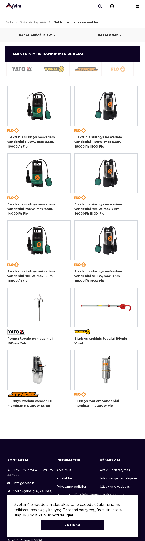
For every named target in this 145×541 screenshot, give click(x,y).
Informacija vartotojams (119, 478)
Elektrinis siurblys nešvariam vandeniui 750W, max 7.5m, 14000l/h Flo (31, 209)
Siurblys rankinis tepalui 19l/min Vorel (100, 341)
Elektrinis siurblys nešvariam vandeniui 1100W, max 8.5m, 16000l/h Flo (31, 141)
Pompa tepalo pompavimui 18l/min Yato (30, 341)
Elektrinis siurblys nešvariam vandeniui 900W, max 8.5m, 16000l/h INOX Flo (98, 276)
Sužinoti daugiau (59, 515)
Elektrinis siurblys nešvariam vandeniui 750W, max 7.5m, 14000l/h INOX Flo (98, 209)
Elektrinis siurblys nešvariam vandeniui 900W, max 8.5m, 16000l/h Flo (31, 276)
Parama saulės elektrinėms (78, 495)
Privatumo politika (71, 486)
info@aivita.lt (20, 483)
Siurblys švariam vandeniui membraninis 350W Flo (96, 403)
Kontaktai (64, 478)
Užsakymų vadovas (115, 486)
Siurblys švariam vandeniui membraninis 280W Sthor (29, 403)
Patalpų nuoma (112, 495)
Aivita (9, 22)
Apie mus (63, 470)
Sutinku (72, 525)
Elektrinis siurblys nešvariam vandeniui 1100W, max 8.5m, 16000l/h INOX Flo (98, 141)
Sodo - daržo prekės (33, 22)
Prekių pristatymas (115, 470)
